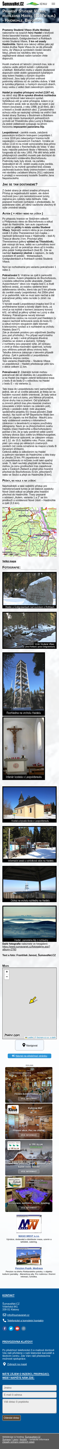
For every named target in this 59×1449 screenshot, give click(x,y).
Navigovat (29, 1045)
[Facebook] (4, 1328)
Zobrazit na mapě (17, 1364)
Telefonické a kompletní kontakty (25, 1320)
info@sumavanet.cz (18, 1315)
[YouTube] (17, 1328)
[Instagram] (23, 1328)
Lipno (15, 1439)
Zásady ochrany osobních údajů (18, 1442)
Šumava (6, 1439)
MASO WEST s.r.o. (28, 1236)
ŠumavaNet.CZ (32, 1437)
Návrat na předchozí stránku (31, 1056)
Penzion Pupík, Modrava (29, 1268)
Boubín (23, 1439)
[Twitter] (11, 1328)
